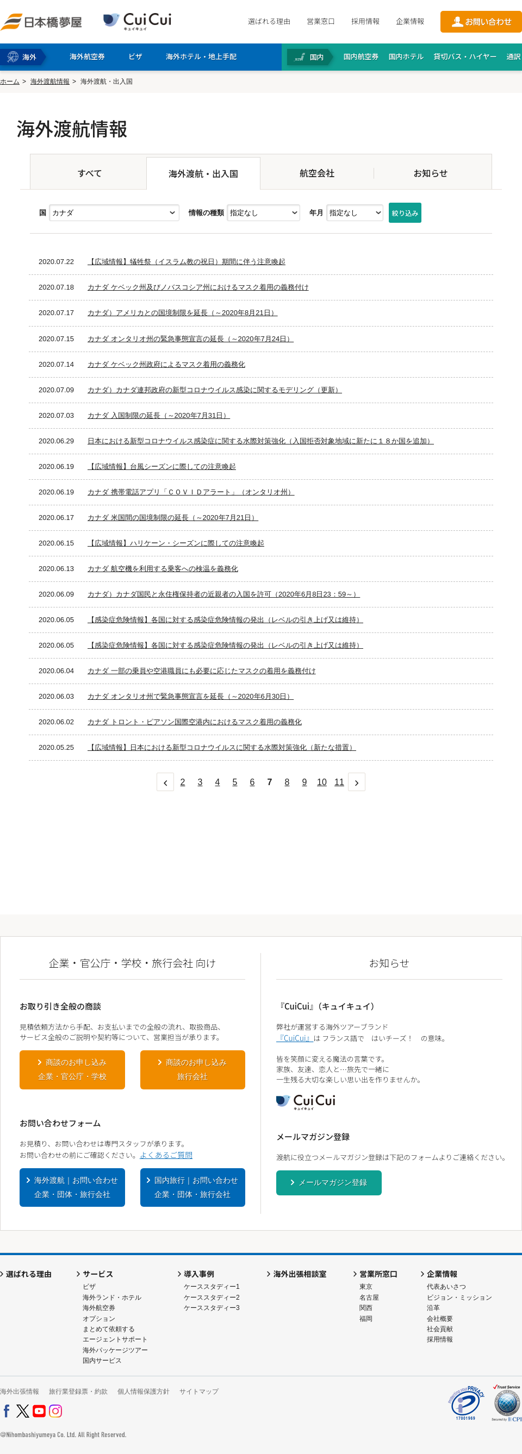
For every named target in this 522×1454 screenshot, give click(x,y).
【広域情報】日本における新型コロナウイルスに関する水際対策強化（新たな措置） (222, 747)
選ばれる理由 (269, 21)
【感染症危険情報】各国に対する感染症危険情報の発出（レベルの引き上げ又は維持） (225, 620)
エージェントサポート (115, 1339)
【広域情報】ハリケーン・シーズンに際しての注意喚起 (176, 543)
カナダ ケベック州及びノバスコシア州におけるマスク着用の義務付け (198, 287)
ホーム (10, 81)
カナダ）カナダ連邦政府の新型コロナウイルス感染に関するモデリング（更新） (215, 390)
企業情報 (410, 21)
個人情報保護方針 (143, 1391)
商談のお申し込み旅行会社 (196, 1069)
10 (322, 782)
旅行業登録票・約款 (78, 1391)
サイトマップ (199, 1391)
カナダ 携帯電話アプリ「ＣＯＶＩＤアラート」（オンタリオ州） (191, 492)
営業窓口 (321, 21)
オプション (99, 1319)
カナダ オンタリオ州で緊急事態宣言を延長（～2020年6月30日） (191, 696)
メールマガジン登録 (333, 1182)
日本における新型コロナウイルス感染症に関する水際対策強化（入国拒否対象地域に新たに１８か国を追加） (261, 441)
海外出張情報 (19, 1391)
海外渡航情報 (50, 81)
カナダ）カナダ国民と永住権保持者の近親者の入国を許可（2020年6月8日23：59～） (224, 594)
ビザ (89, 1286)
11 (339, 782)
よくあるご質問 (166, 1154)
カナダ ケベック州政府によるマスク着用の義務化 (166, 364)
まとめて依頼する (109, 1329)
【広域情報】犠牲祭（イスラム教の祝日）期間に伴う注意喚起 (186, 262)
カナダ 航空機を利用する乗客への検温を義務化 (163, 569)
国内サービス (102, 1360)
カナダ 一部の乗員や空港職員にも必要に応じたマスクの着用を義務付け (202, 671)
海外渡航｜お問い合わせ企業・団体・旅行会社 (76, 1187)
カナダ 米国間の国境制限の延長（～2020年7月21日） (173, 517)
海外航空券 (99, 1308)
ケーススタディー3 (212, 1308)
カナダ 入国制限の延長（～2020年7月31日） (159, 415)
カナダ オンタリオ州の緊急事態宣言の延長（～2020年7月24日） (191, 339)
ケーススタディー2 (212, 1297)
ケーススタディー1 (212, 1286)
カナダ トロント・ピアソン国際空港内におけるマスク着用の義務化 (195, 722)
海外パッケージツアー (115, 1350)
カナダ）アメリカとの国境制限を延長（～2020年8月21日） (183, 313)
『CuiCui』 (294, 1037)
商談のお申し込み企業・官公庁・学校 (72, 1069)
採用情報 (365, 21)
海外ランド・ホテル (112, 1297)
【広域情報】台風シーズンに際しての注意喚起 (162, 466)
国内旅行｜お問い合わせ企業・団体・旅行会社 (196, 1187)
